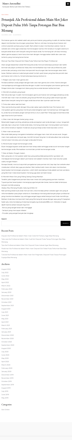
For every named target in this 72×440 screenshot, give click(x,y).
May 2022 (5, 279)
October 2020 (6, 342)
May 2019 (4, 398)
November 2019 (7, 378)
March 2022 (5, 286)
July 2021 (4, 312)
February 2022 (6, 289)
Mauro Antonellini (11, 3)
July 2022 (4, 272)
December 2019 (7, 375)
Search (4, 219)
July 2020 (4, 352)
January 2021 (6, 332)
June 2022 (5, 276)
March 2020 (5, 365)
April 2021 (5, 322)
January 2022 (6, 292)
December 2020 (7, 335)
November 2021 (7, 299)
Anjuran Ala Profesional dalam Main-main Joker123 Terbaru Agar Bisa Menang (30, 236)
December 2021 (7, 296)
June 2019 (5, 394)
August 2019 (5, 388)
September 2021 (7, 305)
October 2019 (6, 381)
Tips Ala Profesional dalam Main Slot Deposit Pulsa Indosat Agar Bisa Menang (29, 245)
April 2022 (5, 282)
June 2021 (5, 315)
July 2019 (4, 391)
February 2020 (6, 368)
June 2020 (5, 355)
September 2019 (7, 385)
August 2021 (5, 309)
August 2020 (6, 348)
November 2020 (7, 338)
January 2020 (6, 371)
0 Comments (17, 34)
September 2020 (7, 345)
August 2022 (6, 269)
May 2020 (5, 358)
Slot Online (4, 14)
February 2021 (6, 328)
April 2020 (5, 361)
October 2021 (6, 302)
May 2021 (4, 319)
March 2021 (5, 325)
